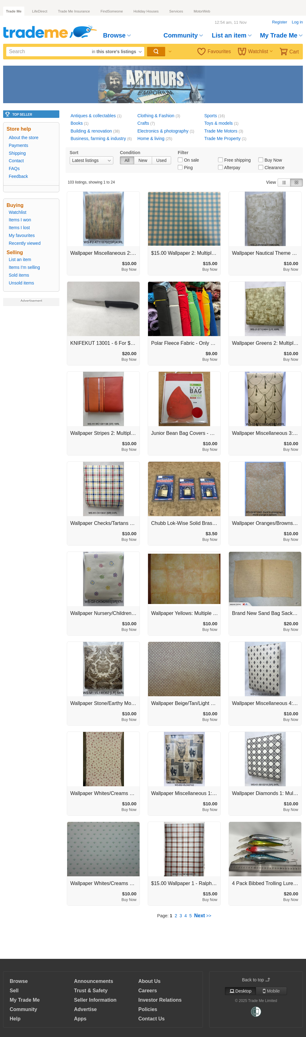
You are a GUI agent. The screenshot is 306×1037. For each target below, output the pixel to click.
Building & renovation (91, 130)
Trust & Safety (91, 990)
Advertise (85, 1009)
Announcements (93, 981)
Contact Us (151, 1018)
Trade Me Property (222, 138)
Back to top (256, 979)
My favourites (22, 235)
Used (161, 160)
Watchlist (255, 51)
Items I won (20, 219)
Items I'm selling (24, 267)
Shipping (17, 153)
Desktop (240, 991)
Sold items (19, 275)
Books (77, 123)
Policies (147, 1009)
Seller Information (95, 1000)
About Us (149, 981)
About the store (23, 137)
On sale (191, 160)
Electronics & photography (162, 130)
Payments (18, 145)
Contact (16, 160)
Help (15, 1018)
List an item (232, 35)
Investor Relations (160, 1000)
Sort (74, 152)
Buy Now (273, 160)
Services (176, 11)
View (271, 182)
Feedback (18, 176)
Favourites (214, 51)
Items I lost (19, 227)
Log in (297, 22)
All (127, 160)
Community (183, 35)
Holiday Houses (146, 11)
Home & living (150, 138)
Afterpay (232, 167)
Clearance (274, 167)
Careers (147, 990)
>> (202, 915)
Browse (117, 35)
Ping (188, 167)
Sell (14, 990)
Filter (183, 152)
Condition (130, 152)
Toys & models (218, 123)
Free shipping (237, 160)
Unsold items (21, 282)
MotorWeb (202, 11)
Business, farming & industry (98, 138)
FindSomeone (112, 11)
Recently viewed (25, 243)
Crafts (143, 123)
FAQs (14, 168)
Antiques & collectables (93, 115)
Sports (210, 115)
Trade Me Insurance (74, 11)
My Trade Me (281, 35)
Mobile (271, 991)
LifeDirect (39, 11)
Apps (80, 1018)
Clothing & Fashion (155, 115)
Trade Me (14, 11)
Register (279, 22)
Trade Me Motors (220, 130)
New (143, 160)
